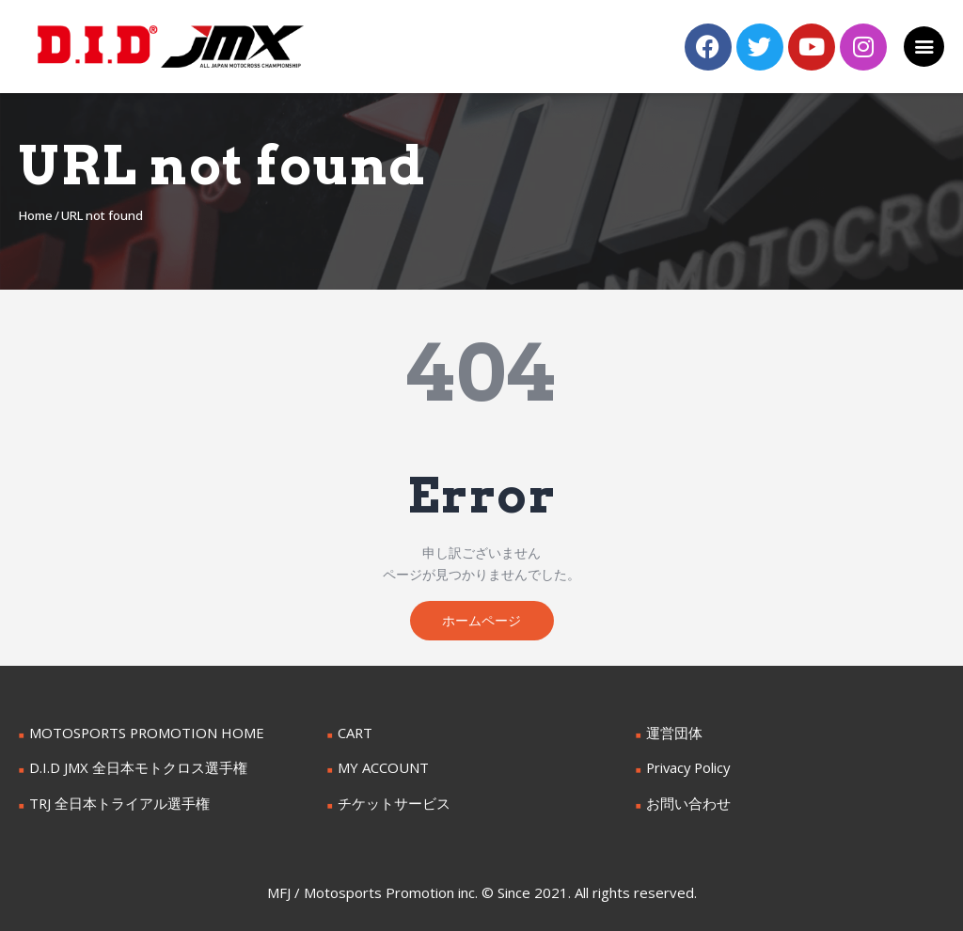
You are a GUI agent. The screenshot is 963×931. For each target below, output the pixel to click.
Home (36, 215)
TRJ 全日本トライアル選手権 (113, 804)
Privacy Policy (687, 770)
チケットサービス (390, 804)
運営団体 (672, 735)
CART (354, 735)
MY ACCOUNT (381, 770)
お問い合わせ (685, 804)
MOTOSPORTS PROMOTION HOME (140, 735)
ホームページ (481, 622)
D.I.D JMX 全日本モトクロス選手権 (132, 770)
